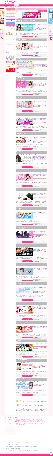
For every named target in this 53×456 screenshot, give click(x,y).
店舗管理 (7, 75)
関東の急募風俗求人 (15, 450)
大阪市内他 (13, 421)
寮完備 (36, 409)
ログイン (46, 2)
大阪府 (10, 419)
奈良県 (11, 57)
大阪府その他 (35, 421)
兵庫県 (7, 55)
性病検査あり (21, 410)
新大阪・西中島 (26, 401)
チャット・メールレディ (19, 406)
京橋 (28, 419)
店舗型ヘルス (26, 405)
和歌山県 (12, 58)
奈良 (12, 57)
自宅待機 (35, 410)
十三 (35, 419)
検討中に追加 (37, 36)
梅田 (6, 33)
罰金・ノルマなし (32, 409)
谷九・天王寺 (37, 401)
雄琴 (10, 56)
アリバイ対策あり (39, 409)
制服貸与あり (25, 410)
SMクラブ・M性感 (37, 405)
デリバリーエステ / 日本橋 (20, 21)
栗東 (6, 57)
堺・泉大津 (45, 401)
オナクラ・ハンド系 (31, 405)
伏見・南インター (37, 423)
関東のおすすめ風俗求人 (17, 442)
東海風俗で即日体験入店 (33, 446)
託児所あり (17, 410)
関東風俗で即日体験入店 (17, 446)
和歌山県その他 (10, 59)
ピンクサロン (42, 405)
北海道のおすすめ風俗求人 (9, 442)
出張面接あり (42, 410)
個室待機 (32, 410)
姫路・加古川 (12, 55)
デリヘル (7, 39)
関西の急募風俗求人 (35, 450)
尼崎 (9, 55)
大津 (12, 56)
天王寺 (43, 420)
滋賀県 (9, 56)
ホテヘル (9, 39)
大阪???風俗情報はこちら (10, 70)
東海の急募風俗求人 (29, 450)
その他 (23, 406)
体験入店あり (38, 410)
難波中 (27, 420)
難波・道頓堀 (10, 34)
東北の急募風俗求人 (22, 450)
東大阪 (39, 421)
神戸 (8, 55)
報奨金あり (27, 409)
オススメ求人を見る (42, 11)
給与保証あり (20, 409)
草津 (13, 56)
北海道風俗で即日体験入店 (9, 446)
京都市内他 (25, 424)
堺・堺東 (21, 421)
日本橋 (12, 34)
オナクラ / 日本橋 (18, 284)
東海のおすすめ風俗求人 (25, 442)
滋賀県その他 (9, 57)
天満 (26, 419)
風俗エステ (12, 39)
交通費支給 (24, 409)
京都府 (10, 423)
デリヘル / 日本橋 (18, 134)
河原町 (30, 423)
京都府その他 (21, 424)
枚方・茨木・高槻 (27, 421)
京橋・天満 (9, 33)
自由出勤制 (28, 410)
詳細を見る (27, 36)
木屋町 (32, 423)
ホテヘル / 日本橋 (18, 59)
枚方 (31, 421)
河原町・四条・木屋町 (24, 423)
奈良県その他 (9, 58)
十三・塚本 (11, 33)
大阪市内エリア (10, 35)
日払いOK (17, 409)
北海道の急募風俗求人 (8, 450)
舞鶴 (17, 424)
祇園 (17, 423)
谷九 (41, 420)
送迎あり (44, 409)
